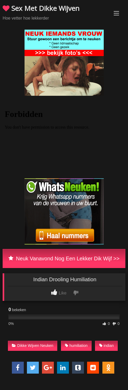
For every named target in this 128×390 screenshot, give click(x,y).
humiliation (76, 345)
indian (106, 345)
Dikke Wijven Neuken (32, 345)
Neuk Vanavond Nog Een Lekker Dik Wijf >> (63, 258)
